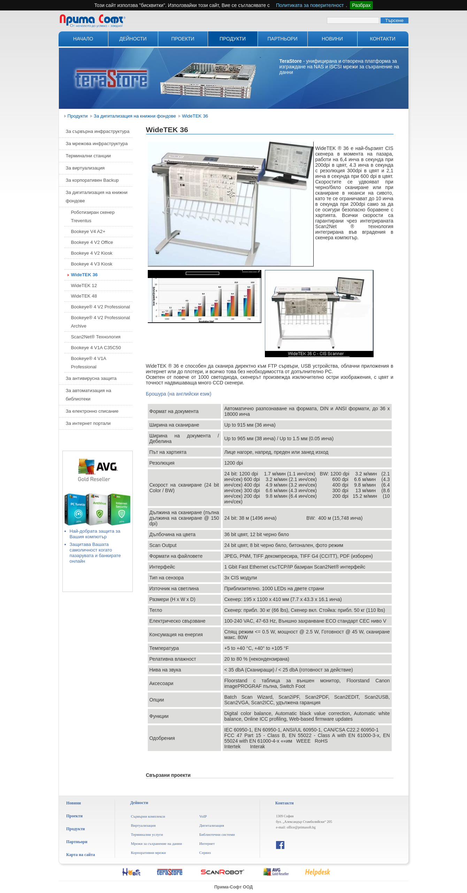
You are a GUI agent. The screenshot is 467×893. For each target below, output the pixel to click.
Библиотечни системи (217, 834)
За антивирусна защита (91, 378)
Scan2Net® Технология (96, 336)
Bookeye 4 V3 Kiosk (92, 264)
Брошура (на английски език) (179, 394)
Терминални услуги (147, 834)
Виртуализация (143, 825)
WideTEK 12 (84, 285)
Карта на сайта (80, 854)
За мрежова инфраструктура (97, 143)
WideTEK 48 (84, 296)
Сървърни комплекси (148, 816)
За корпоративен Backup (92, 180)
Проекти (182, 39)
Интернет (207, 843)
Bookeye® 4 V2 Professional (100, 306)
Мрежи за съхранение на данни (156, 843)
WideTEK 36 (195, 116)
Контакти (382, 39)
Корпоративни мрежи (148, 852)
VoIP (203, 816)
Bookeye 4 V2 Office (92, 242)
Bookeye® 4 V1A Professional (88, 362)
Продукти (233, 39)
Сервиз (205, 852)
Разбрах (361, 5)
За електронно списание (92, 411)
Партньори (283, 39)
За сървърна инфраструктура (98, 131)
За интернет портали (88, 423)
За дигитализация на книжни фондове (135, 116)
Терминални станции (88, 155)
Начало (83, 39)
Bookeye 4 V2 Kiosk (92, 253)
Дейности (132, 39)
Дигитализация (211, 825)
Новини (332, 39)
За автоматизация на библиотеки (89, 395)
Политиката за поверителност (310, 5)
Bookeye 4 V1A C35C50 (96, 347)
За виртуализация (85, 168)
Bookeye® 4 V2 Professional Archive (100, 322)
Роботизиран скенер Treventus (93, 216)
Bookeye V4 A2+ (88, 231)
